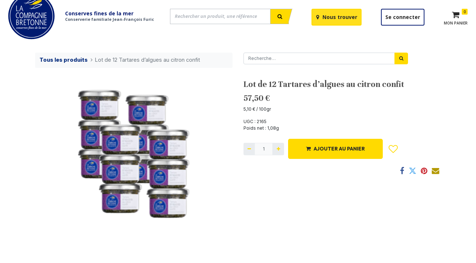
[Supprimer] (249, 166)
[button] (393, 166)
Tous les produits (63, 77)
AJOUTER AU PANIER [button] (335, 166)
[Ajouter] (278, 166)
